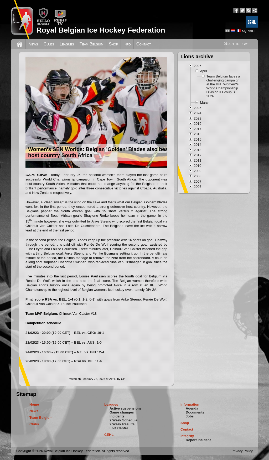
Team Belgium (92, 44)
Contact (143, 44)
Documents (195, 412)
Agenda (192, 408)
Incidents (117, 416)
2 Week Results (122, 424)
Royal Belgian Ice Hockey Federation (100, 30)
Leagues (67, 44)
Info (127, 44)
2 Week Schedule (123, 420)
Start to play (236, 43)
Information (189, 404)
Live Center (119, 428)
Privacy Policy (242, 451)
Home (34, 404)
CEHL (108, 435)
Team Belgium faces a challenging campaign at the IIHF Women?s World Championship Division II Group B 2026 (223, 86)
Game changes (122, 412)
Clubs (49, 44)
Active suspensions (126, 408)
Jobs (190, 416)
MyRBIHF (249, 31)
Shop (113, 44)
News (33, 44)
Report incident (198, 440)
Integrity (187, 436)
